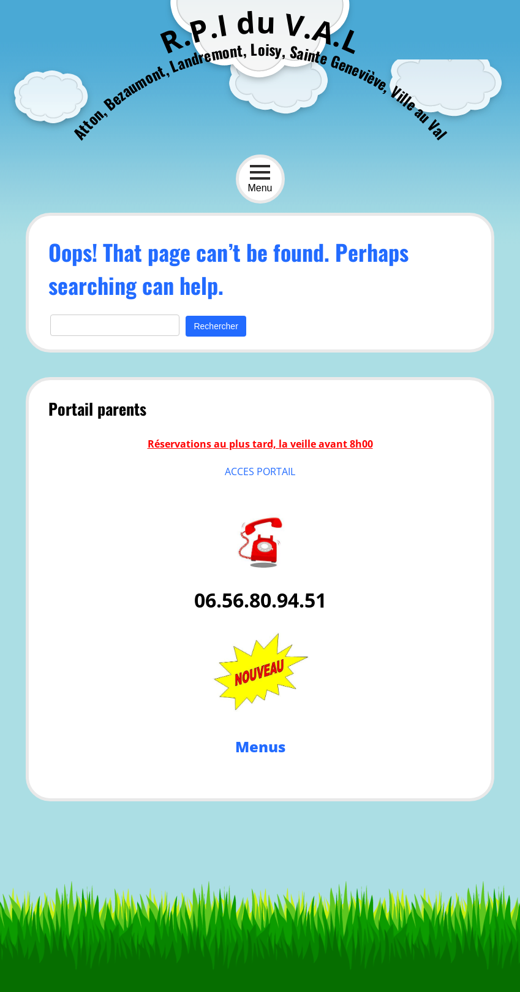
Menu (259, 178)
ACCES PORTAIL (260, 471)
